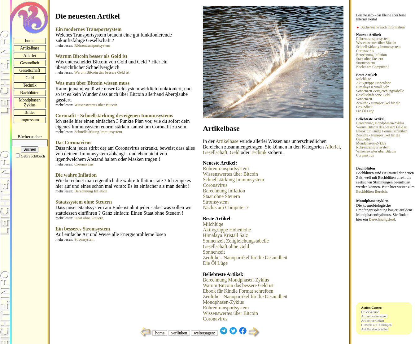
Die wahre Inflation (76, 175)
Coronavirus (84, 164)
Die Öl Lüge (215, 263)
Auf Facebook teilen (374, 329)
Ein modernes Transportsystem (88, 29)
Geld (30, 77)
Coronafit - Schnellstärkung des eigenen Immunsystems (114, 115)
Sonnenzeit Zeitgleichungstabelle (236, 240)
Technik (30, 85)
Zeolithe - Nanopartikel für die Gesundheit (245, 257)
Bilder (29, 112)
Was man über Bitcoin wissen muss (92, 83)
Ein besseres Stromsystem (82, 228)
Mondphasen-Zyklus (223, 302)
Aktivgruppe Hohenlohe (227, 229)
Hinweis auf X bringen (376, 325)
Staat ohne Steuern (88, 218)
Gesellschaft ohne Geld (226, 246)
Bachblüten (29, 92)
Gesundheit (29, 63)
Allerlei (29, 55)
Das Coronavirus (73, 142)
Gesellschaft (29, 70)
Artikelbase (30, 48)
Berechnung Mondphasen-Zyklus (236, 279)
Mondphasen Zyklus (30, 102)
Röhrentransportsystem (92, 45)
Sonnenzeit (214, 252)
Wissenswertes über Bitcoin (95, 105)
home (29, 40)
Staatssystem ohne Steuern (83, 201)
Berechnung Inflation (90, 191)
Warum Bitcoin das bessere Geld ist (101, 72)
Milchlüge (213, 224)
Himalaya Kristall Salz (225, 235)
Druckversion (370, 312)
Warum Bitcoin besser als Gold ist (91, 56)
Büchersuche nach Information (380, 27)
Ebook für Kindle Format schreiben (238, 291)
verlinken (179, 333)
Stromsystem (84, 239)
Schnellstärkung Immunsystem (98, 132)
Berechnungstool (382, 219)
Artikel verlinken (372, 320)
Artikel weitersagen (374, 316)
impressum (29, 120)
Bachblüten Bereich (371, 191)
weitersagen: (204, 333)
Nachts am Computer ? (225, 207)
